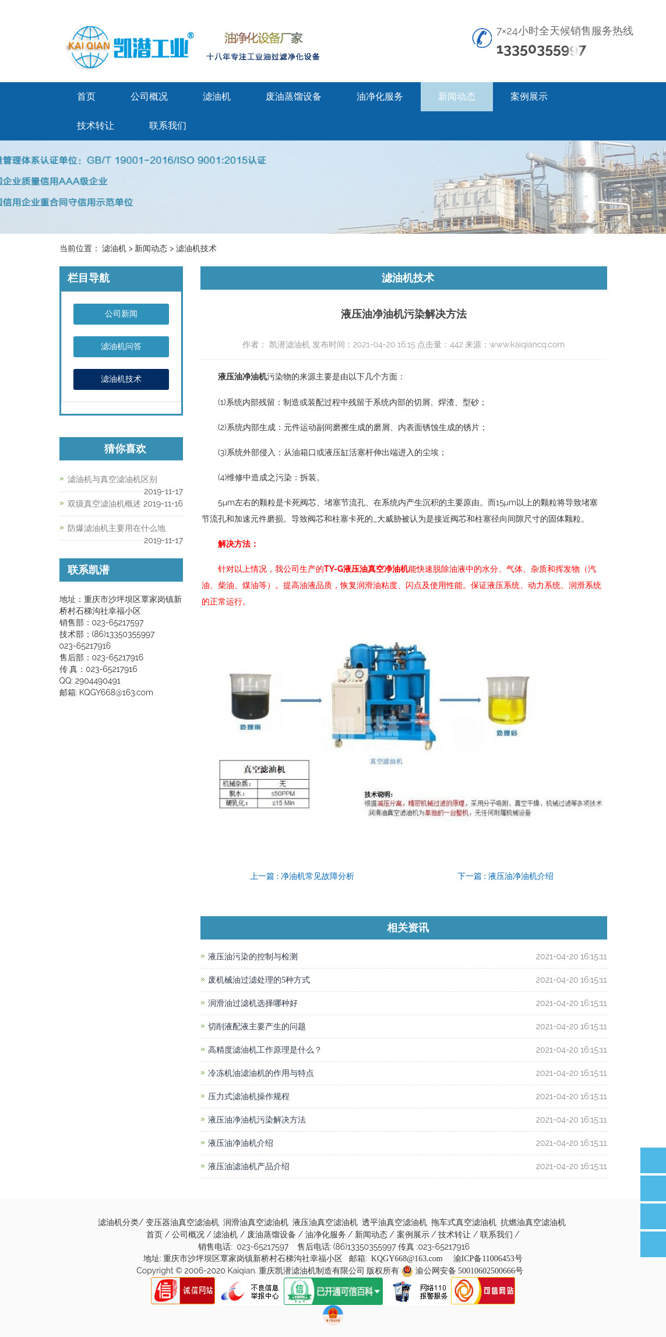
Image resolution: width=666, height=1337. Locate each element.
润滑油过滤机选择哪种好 (253, 1003)
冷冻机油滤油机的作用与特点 (265, 1073)
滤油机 (217, 96)
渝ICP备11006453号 (488, 1258)
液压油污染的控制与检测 (253, 956)
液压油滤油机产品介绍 (249, 1166)
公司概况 (149, 96)
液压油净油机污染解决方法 (257, 1120)
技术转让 (95, 126)
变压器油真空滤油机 (183, 1222)
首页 (86, 96)
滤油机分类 (118, 1222)
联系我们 (167, 126)
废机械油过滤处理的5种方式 (259, 980)
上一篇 (302, 876)
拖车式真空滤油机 (465, 1222)
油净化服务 (380, 96)
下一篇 (505, 876)
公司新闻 (121, 313)
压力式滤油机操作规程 (249, 1096)
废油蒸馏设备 (294, 96)
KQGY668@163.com (407, 1258)
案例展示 (529, 96)
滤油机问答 (121, 346)
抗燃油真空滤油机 (534, 1222)
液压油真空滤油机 (326, 1222)
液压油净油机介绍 (240, 1143)
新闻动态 (456, 96)
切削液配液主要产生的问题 (257, 1026)
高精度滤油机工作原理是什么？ (265, 1050)
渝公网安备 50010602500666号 (469, 1270)
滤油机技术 (121, 379)
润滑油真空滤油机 (257, 1222)
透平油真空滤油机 (395, 1222)
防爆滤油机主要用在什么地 (116, 528)
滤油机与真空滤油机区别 (112, 479)
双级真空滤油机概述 (104, 503)
